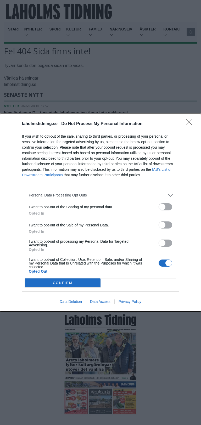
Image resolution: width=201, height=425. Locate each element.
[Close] (191, 124)
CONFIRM (62, 283)
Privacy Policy (130, 301)
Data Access (100, 301)
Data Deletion (71, 301)
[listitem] (100, 195)
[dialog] (100, 213)
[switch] (165, 206)
